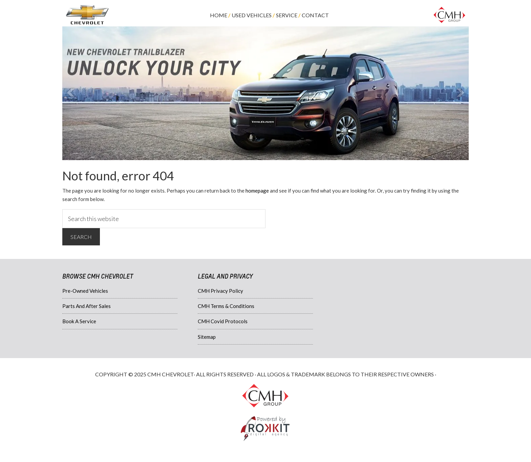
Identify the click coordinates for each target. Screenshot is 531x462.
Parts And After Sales (86, 306)
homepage (257, 191)
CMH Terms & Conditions (226, 306)
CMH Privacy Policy (220, 291)
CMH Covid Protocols (223, 321)
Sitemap (207, 337)
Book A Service (79, 321)
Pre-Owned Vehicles (85, 291)
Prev (71, 93)
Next (459, 93)
